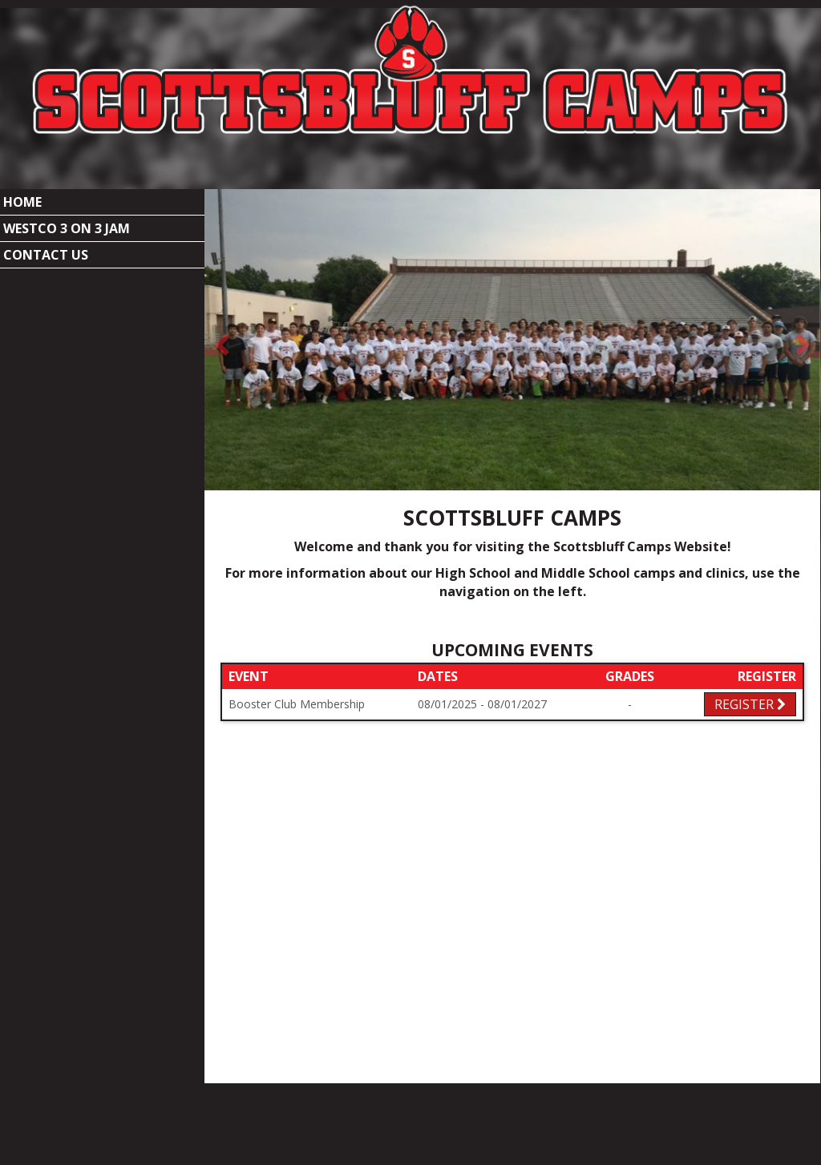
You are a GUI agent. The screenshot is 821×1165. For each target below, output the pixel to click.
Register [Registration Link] (750, 656)
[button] (219, 291)
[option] (512, 291)
